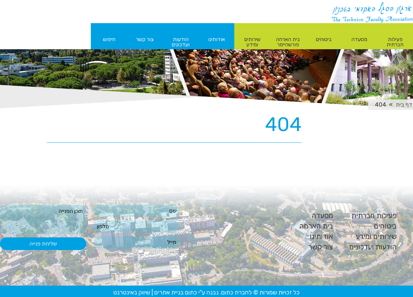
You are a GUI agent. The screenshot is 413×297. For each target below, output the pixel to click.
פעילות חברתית (374, 215)
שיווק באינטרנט (131, 292)
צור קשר (320, 247)
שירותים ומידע (376, 236)
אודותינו (321, 236)
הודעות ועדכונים (373, 247)
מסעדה (322, 215)
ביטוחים (385, 226)
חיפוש (109, 39)
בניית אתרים (169, 292)
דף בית (404, 104)
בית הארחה (316, 226)
